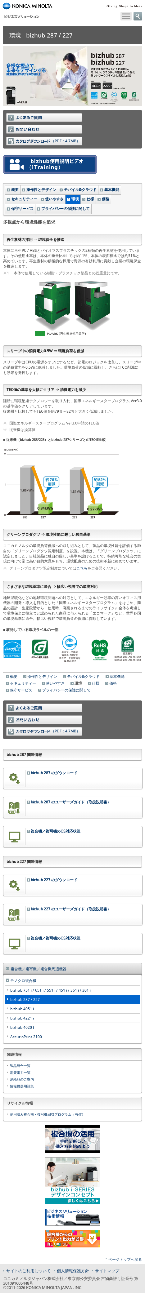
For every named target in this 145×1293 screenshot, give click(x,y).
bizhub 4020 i (22, 1027)
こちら (82, 568)
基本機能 (111, 189)
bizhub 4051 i (22, 1008)
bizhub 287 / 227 (25, 999)
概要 (15, 189)
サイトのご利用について (28, 1270)
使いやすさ (54, 199)
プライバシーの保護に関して (65, 208)
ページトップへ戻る (125, 1259)
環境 (75, 199)
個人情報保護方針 (73, 1270)
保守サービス (22, 208)
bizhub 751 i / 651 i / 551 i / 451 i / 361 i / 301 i (50, 990)
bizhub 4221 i (22, 1018)
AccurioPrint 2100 (26, 1036)
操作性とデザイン (41, 189)
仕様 (90, 199)
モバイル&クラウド (80, 189)
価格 (105, 199)
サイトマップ (107, 1270)
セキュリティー (24, 199)
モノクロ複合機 (23, 980)
